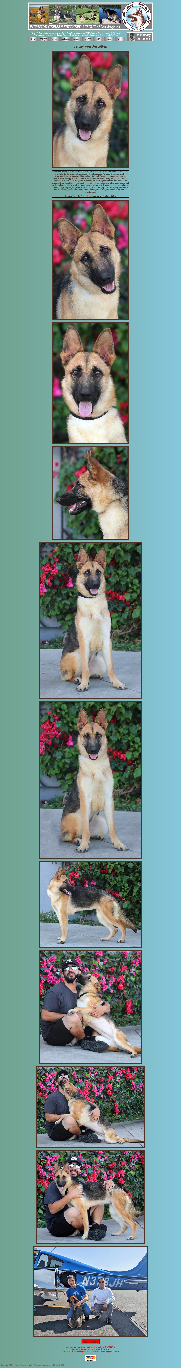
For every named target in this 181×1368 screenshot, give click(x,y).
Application (90, 1341)
